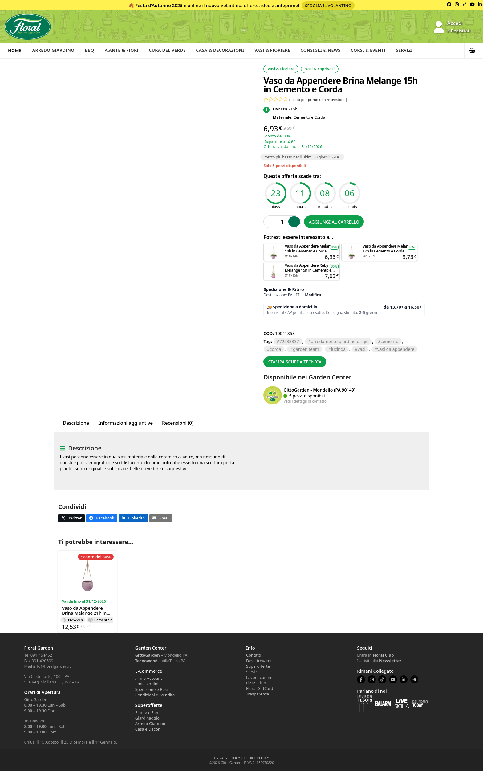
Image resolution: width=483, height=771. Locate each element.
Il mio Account (148, 678)
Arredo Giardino (54, 50)
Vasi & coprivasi (320, 69)
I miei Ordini (146, 684)
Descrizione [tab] (76, 423)
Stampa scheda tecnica (294, 362)
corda (275, 349)
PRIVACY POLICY (227, 758)
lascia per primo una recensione (318, 99)
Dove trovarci (258, 660)
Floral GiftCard (259, 688)
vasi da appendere (396, 349)
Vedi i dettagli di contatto (305, 401)
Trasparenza (257, 694)
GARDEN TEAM (306, 349)
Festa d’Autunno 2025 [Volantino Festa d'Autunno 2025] (159, 5)
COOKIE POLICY (256, 758)
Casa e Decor (147, 729)
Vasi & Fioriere (278, 50)
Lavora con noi (260, 677)
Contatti (253, 655)
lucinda (338, 349)
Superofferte (258, 666)
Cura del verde (170, 50)
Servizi (412, 50)
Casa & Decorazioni (225, 50)
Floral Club (256, 683)
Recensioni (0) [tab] (177, 423)
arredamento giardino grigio (340, 341)
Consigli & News (327, 50)
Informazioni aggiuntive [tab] (125, 423)
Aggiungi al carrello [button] (301, 246)
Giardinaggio (147, 718)
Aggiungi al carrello (334, 222)
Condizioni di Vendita (155, 695)
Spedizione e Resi (151, 689)
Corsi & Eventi (376, 50)
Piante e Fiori (147, 712)
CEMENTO (390, 341)
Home (15, 50)
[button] (474, 50)
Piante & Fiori (124, 50)
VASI (361, 349)
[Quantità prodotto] (282, 221)
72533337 (289, 341)
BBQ (91, 50)
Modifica (313, 294)
